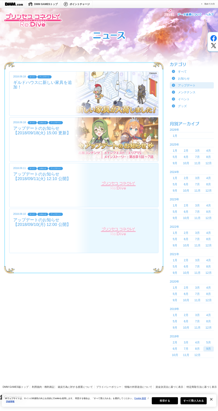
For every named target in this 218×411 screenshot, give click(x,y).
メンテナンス (187, 92)
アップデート (187, 85)
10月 (186, 163)
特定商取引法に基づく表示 (202, 386)
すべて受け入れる (193, 403)
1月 (175, 135)
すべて (182, 71)
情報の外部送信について (138, 386)
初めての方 (209, 4)
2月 (186, 150)
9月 (175, 163)
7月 (197, 157)
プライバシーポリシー (108, 386)
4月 (208, 150)
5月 (175, 157)
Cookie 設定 (140, 401)
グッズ (182, 106)
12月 (208, 163)
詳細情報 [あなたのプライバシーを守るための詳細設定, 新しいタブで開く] (10, 404)
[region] (109, 403)
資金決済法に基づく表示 (169, 386)
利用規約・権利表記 (43, 386)
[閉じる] (211, 401)
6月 (186, 157)
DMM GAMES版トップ (16, 386)
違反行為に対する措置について (75, 386)
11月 (197, 163)
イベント (184, 99)
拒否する (165, 403)
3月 (197, 150)
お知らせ (184, 78)
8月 (208, 157)
